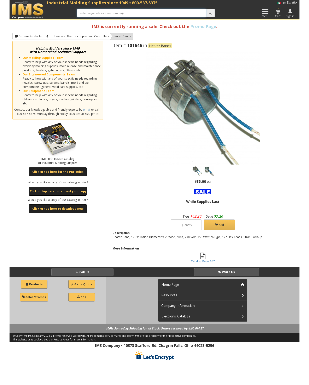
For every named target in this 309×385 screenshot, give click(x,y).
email (86, 109)
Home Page (170, 284)
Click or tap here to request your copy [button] (58, 191)
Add (219, 225)
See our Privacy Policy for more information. (70, 339)
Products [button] (34, 284)
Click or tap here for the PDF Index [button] (57, 172)
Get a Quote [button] (82, 284)
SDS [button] (81, 297)
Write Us (226, 272)
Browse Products (28, 36)
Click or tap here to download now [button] (57, 209)
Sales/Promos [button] (34, 297)
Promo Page (203, 26)
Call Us (82, 272)
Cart (278, 12)
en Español (287, 2)
